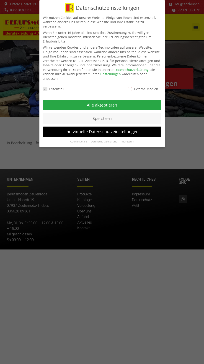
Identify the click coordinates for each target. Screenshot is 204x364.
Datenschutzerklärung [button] (104, 140)
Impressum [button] (127, 140)
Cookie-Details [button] (79, 140)
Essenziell (53, 88)
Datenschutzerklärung (132, 68)
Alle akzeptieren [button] (102, 103)
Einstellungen (110, 73)
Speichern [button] (102, 117)
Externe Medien (143, 88)
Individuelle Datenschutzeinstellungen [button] (102, 130)
